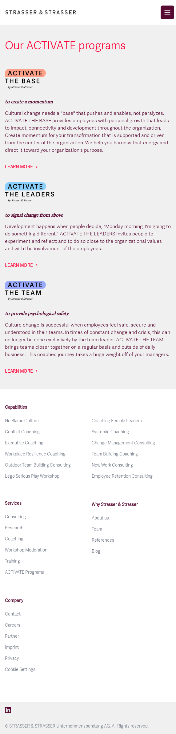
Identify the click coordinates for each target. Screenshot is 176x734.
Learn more (19, 167)
